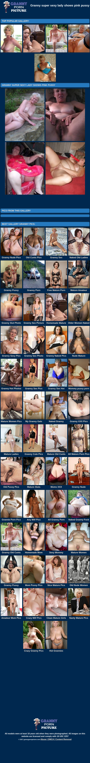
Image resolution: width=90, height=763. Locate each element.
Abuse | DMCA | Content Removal (56, 759)
